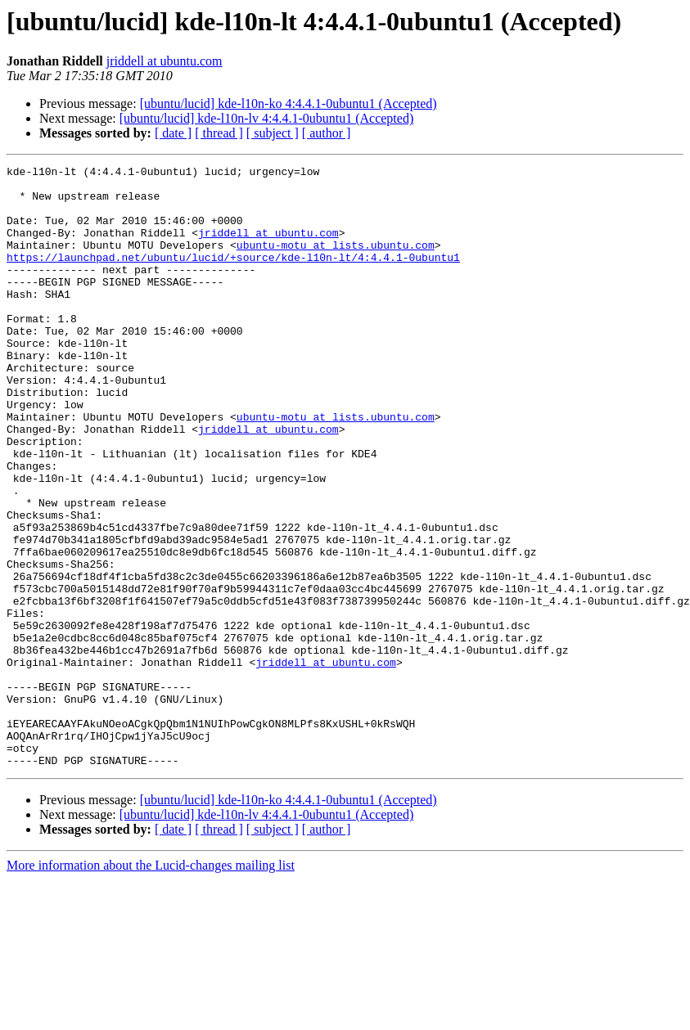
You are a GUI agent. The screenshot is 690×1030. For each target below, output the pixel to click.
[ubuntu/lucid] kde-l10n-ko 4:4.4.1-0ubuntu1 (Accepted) (288, 103)
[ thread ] (219, 133)
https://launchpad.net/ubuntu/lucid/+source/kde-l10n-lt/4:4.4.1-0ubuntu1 (233, 276)
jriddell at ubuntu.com (164, 61)
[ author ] (326, 133)
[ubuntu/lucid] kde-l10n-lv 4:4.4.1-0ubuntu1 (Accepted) (266, 118)
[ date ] (173, 133)
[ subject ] (272, 133)
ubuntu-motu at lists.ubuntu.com (336, 261)
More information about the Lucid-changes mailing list (151, 985)
